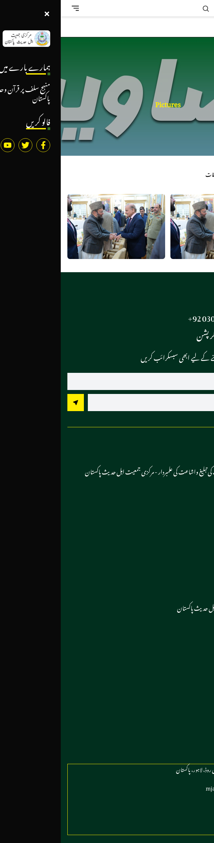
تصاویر (190, 651)
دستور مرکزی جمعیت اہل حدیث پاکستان (156, 607)
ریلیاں (190, 543)
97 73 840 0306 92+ (159, 316)
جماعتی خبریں (183, 621)
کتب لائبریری (183, 714)
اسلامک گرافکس (181, 700)
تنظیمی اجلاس (184, 558)
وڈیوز (192, 636)
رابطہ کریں (186, 729)
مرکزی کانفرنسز (183, 528)
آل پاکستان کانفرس (177, 513)
